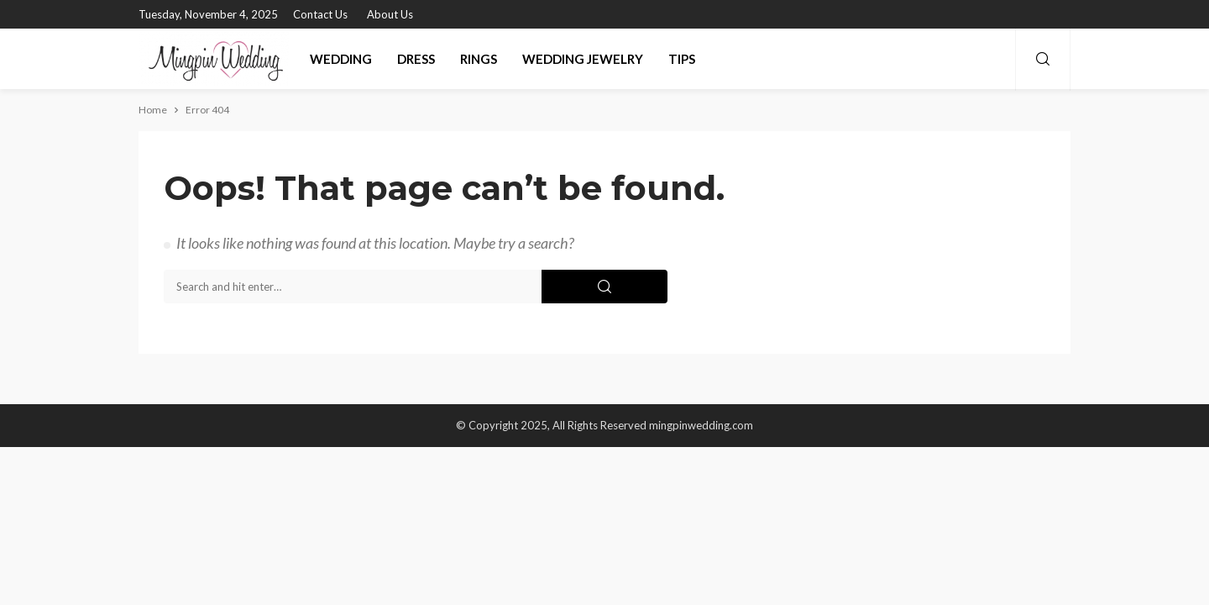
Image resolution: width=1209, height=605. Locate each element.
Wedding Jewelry (582, 58)
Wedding (341, 58)
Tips (681, 58)
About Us (390, 14)
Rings (478, 58)
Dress (416, 58)
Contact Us (320, 14)
